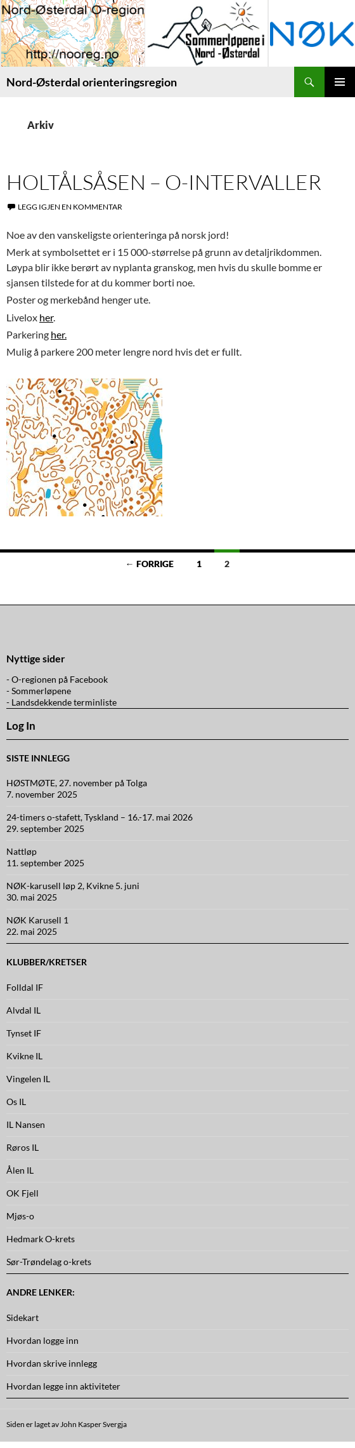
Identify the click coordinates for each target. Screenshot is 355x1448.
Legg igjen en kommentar (70, 206)
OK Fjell (22, 1193)
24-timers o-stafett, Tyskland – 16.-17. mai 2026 (99, 817)
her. (59, 334)
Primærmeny (340, 82)
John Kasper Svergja (93, 1424)
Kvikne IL (24, 1055)
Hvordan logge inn (42, 1340)
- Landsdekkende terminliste (61, 702)
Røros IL (22, 1147)
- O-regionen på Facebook (57, 679)
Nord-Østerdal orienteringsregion (91, 82)
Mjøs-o (20, 1215)
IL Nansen (25, 1124)
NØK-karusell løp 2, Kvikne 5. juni (72, 885)
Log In (21, 725)
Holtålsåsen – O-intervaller (163, 182)
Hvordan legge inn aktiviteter (63, 1386)
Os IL (16, 1101)
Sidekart (22, 1317)
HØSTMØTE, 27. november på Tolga (76, 782)
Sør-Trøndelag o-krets (48, 1261)
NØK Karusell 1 (37, 920)
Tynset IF (23, 1033)
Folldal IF (24, 987)
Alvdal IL (23, 1010)
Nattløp (21, 851)
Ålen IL (20, 1170)
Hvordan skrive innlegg (51, 1363)
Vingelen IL (28, 1078)
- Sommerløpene (38, 690)
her (46, 317)
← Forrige (150, 563)
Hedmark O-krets (40, 1238)
